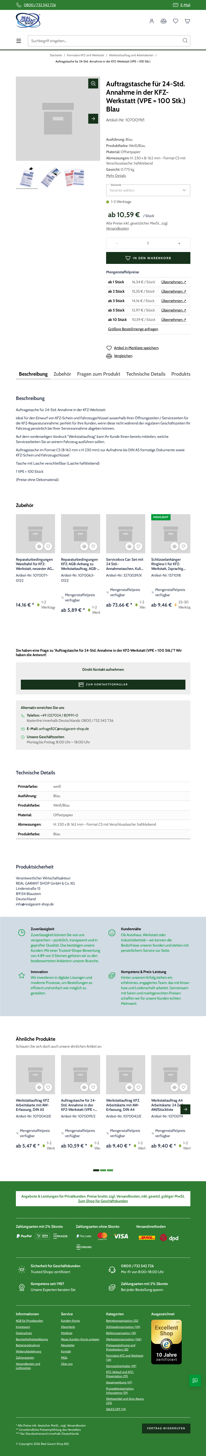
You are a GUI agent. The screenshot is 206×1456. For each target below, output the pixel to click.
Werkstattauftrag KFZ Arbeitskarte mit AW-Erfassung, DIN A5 (32, 1105)
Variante (116, 185)
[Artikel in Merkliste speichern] (48, 546)
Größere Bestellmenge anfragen (133, 329)
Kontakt (66, 1351)
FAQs (64, 1357)
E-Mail (185, 5)
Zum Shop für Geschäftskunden (103, 1201)
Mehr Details (116, 175)
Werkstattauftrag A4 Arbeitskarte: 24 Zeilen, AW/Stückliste (169, 1105)
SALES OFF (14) (116, 1409)
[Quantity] (148, 243)
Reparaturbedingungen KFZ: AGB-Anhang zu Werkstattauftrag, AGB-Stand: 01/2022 (79, 564)
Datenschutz (24, 1333)
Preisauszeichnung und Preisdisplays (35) (120, 1347)
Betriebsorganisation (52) (122, 1320)
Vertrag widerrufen (166, 1428)
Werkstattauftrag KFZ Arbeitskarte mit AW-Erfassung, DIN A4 (122, 1105)
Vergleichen (123, 356)
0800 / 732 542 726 (40, 5)
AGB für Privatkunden (29, 1320)
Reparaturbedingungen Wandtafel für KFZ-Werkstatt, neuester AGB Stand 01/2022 (35, 564)
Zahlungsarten (25, 1357)
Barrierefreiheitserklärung (32, 1339)
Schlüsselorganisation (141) (123, 1327)
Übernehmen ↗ (173, 282)
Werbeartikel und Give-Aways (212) (125, 1401)
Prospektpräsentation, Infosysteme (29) (120, 1391)
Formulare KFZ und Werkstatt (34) (124, 1358)
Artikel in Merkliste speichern (136, 348)
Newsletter (68, 1345)
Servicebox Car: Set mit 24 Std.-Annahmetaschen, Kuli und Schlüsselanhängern (125, 564)
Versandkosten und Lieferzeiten (28, 1366)
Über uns (67, 1364)
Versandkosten (117, 228)
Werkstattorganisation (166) (124, 1339)
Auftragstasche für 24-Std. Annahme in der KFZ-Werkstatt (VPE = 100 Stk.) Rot (78, 1105)
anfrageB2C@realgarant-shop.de (64, 729)
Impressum (23, 1327)
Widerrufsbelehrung (28, 1351)
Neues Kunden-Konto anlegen (80, 1339)
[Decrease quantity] (117, 243)
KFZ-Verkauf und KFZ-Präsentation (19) (120, 1374)
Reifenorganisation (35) (121, 1333)
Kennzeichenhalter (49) (121, 1366)
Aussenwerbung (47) (119, 1382)
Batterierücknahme (28, 1345)
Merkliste (66, 1333)
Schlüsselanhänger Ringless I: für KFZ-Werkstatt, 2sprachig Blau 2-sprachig (167, 564)
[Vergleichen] (39, 546)
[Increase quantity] (179, 243)
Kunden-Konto (70, 1320)
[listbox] (144, 190)
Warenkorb (68, 1327)
